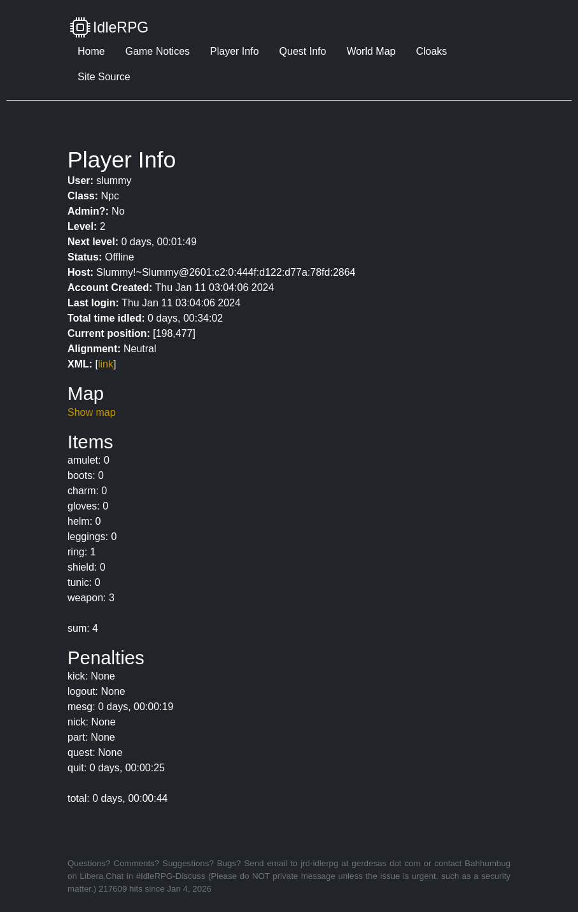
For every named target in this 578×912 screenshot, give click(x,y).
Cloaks (431, 51)
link (105, 364)
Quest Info (303, 51)
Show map (91, 412)
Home (91, 51)
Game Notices (157, 51)
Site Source (104, 76)
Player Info (234, 51)
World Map (370, 51)
